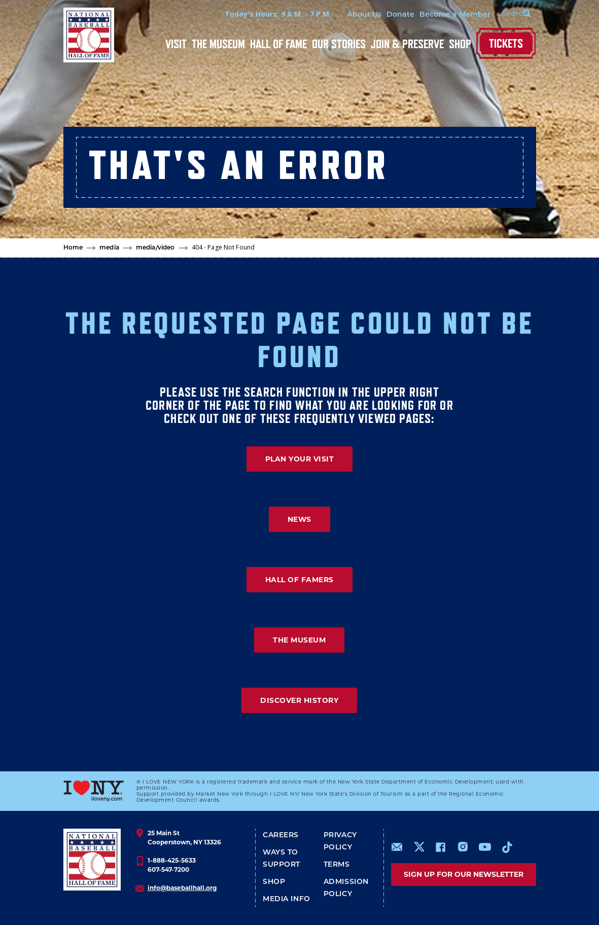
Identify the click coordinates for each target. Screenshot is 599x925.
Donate (395, 15)
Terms (337, 865)
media (109, 248)
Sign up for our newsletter (463, 874)
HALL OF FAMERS (299, 579)
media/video (155, 248)
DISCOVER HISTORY (299, 700)
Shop (460, 44)
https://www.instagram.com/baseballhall (462, 847)
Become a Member (449, 15)
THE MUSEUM (299, 640)
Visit (176, 44)
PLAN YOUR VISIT (299, 459)
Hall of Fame (278, 44)
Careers (281, 835)
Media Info (286, 899)
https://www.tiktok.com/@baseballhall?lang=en (507, 847)
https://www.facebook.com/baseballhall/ (440, 847)
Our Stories (339, 44)
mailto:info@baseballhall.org (397, 847)
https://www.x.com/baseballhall (418, 846)
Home (73, 248)
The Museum (218, 44)
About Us (359, 15)
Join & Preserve (407, 44)
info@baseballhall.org (182, 888)
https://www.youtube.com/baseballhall (485, 847)
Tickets (506, 43)
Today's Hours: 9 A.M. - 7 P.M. (272, 14)
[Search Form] (510, 14)
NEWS (299, 519)
